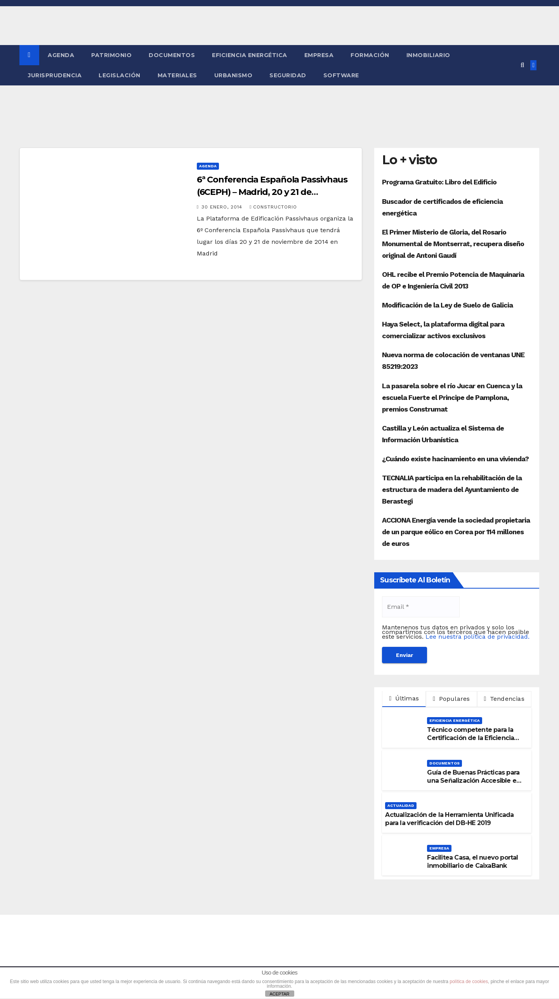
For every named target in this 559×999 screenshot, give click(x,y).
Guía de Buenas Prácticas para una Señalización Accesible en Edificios (473, 780)
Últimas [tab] (404, 698)
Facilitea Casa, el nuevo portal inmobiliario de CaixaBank (472, 861)
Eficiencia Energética (249, 55)
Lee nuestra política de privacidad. (477, 636)
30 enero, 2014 (222, 207)
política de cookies (469, 981)
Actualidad (400, 805)
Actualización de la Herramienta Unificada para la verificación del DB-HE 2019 (449, 819)
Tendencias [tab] (504, 698)
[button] (522, 65)
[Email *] (421, 606)
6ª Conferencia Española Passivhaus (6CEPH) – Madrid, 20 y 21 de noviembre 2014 (272, 192)
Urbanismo (233, 75)
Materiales (177, 75)
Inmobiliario (428, 55)
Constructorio (273, 207)
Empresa (319, 55)
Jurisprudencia (55, 75)
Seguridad (287, 75)
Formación (370, 55)
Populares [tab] (451, 698)
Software (341, 75)
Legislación (120, 75)
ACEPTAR (279, 994)
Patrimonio (111, 55)
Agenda (61, 55)
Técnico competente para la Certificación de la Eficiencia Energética (470, 738)
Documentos (172, 55)
